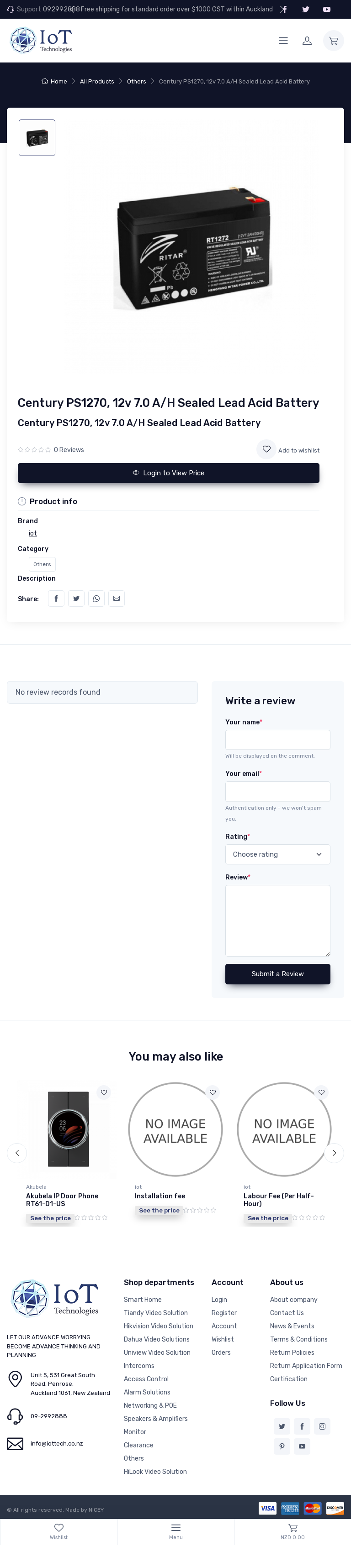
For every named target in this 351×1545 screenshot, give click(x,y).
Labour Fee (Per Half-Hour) (279, 1200)
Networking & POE (150, 1406)
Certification (289, 1379)
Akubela (36, 1187)
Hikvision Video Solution (158, 1326)
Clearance (139, 1445)
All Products (97, 81)
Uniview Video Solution (157, 1353)
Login (219, 1300)
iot (138, 1187)
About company (294, 1300)
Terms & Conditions (299, 1339)
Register (224, 1313)
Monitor (135, 1432)
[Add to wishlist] (266, 449)
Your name (243, 722)
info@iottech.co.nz (57, 1443)
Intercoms (139, 1366)
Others (136, 81)
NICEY (96, 1510)
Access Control (146, 1379)
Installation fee (160, 1196)
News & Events (292, 1326)
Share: (28, 599)
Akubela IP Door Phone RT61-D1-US (62, 1200)
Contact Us (287, 1313)
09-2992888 (49, 1416)
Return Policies (292, 1353)
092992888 (61, 9)
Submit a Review (278, 974)
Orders (221, 1353)
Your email (243, 774)
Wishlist (223, 1339)
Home (54, 81)
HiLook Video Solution (155, 1472)
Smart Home (143, 1300)
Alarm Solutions (147, 1392)
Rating (237, 837)
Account (224, 1326)
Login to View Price (168, 473)
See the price (50, 1218)
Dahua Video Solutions (157, 1339)
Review (237, 877)
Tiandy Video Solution (156, 1313)
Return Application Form (306, 1366)
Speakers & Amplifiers (156, 1419)
